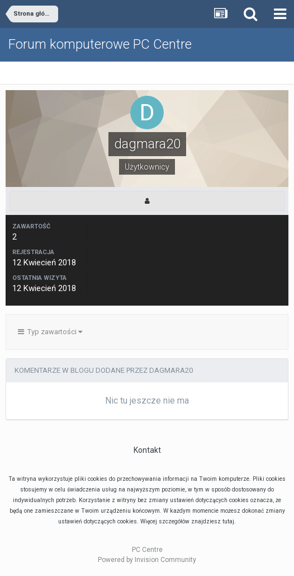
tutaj (228, 521)
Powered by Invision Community (147, 560)
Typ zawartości (50, 331)
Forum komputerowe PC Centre (100, 44)
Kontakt (147, 450)
